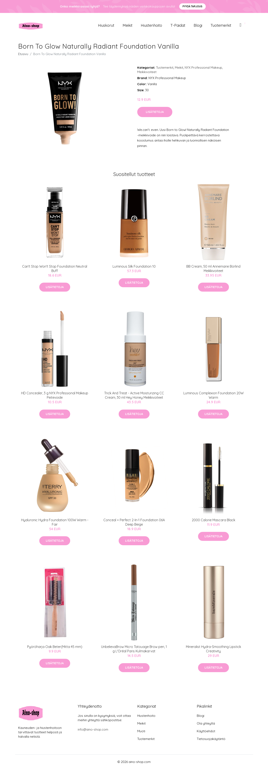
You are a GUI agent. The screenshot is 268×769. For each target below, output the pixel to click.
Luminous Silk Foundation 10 (134, 266)
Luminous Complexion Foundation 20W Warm (213, 395)
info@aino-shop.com (93, 729)
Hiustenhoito (151, 25)
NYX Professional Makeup (203, 68)
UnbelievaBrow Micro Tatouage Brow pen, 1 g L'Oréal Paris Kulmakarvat (134, 649)
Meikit (127, 25)
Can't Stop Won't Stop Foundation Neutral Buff (54, 268)
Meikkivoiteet (146, 72)
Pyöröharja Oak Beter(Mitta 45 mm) (54, 647)
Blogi (198, 25)
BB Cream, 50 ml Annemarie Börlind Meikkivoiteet (213, 268)
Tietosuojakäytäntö (211, 739)
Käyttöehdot (206, 731)
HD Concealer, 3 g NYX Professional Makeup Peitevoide (54, 395)
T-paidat (177, 25)
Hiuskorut (106, 25)
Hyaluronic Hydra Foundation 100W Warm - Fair (54, 522)
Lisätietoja (155, 112)
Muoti (141, 731)
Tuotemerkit (221, 25)
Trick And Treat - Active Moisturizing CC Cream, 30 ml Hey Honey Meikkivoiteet (134, 395)
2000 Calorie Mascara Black (213, 520)
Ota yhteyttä (206, 723)
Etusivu (23, 54)
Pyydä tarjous (192, 6)
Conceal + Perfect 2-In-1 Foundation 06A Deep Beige (134, 522)
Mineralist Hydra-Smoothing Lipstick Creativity (213, 649)
